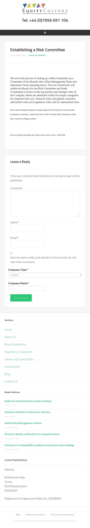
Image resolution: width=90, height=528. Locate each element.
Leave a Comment (37, 55)
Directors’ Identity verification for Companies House (32, 434)
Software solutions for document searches (27, 412)
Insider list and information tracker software (28, 401)
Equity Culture (45, 8)
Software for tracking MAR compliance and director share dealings (39, 445)
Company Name (19, 283)
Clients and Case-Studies (19, 359)
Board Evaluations (15, 344)
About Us (10, 337)
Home (8, 329)
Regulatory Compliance (18, 351)
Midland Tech (69, 521)
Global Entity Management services (23, 423)
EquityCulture (28, 521)
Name (14, 222)
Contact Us (11, 381)
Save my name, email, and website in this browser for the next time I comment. (43, 260)
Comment (16, 188)
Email (14, 237)
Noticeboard (12, 366)
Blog (7, 374)
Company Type (18, 269)
